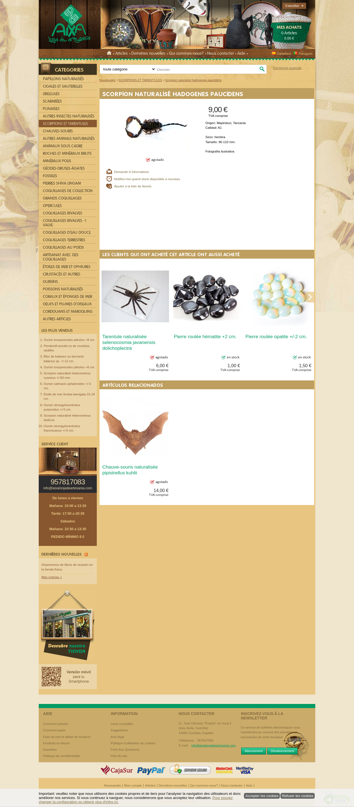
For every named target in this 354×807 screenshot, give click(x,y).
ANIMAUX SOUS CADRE (62, 146)
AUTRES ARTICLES (57, 319)
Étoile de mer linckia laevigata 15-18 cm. (69, 396)
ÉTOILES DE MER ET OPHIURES (66, 267)
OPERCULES (52, 206)
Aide (241, 53)
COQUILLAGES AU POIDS (63, 247)
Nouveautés (112, 785)
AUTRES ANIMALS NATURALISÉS (69, 138)
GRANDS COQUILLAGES (62, 198)
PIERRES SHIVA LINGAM (62, 183)
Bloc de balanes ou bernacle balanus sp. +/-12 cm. (64, 358)
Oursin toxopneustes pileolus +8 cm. (69, 339)
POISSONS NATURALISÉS (63, 289)
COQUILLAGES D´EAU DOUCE (67, 232)
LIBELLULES (51, 94)
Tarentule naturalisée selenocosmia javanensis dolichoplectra (128, 342)
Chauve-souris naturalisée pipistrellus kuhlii (130, 469)
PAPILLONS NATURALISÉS (63, 79)
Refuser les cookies (297, 796)
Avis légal (117, 736)
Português (303, 53)
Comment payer (54, 730)
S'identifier (292, 5)
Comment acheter (55, 723)
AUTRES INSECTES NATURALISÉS (68, 116)
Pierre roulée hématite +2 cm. (205, 336)
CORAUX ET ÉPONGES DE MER (67, 297)
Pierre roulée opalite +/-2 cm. (276, 336)
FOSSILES (50, 176)
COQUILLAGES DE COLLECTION (68, 191)
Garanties (50, 749)
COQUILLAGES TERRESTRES (64, 240)
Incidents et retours (56, 743)
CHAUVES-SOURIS (58, 131)
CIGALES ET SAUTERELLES (62, 86)
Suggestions (119, 730)
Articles (121, 53)
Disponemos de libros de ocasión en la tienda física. (67, 567)
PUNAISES (51, 109)
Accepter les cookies (261, 796)
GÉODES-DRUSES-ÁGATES (64, 168)
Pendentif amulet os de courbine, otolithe (67, 348)
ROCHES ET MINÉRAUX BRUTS (67, 153)
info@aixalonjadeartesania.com (67, 488)
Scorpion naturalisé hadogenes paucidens (173, 94)
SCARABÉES (52, 101)
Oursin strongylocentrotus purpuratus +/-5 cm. (62, 407)
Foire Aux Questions (125, 749)
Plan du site (119, 756)
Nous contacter (220, 53)
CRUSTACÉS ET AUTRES (61, 274)
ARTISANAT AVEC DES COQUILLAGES (60, 257)
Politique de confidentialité (61, 756)
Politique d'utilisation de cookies (133, 743)
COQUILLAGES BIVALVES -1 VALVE (65, 223)
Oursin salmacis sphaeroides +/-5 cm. (67, 386)
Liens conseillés (122, 723)
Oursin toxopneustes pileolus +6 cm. (69, 367)
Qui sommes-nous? (186, 53)
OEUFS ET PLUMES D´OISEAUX (67, 304)
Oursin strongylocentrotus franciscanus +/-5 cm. (62, 428)
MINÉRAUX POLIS (57, 161)
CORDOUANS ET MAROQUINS (67, 311)
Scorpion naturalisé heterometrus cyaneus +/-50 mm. (67, 375)
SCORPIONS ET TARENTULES (65, 124)
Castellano (281, 53)
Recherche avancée (287, 68)
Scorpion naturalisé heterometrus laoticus (67, 418)
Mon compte (133, 785)
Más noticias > (51, 577)
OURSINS (50, 282)
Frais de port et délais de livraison (66, 736)
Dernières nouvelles (148, 53)
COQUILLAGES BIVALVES (62, 213)
